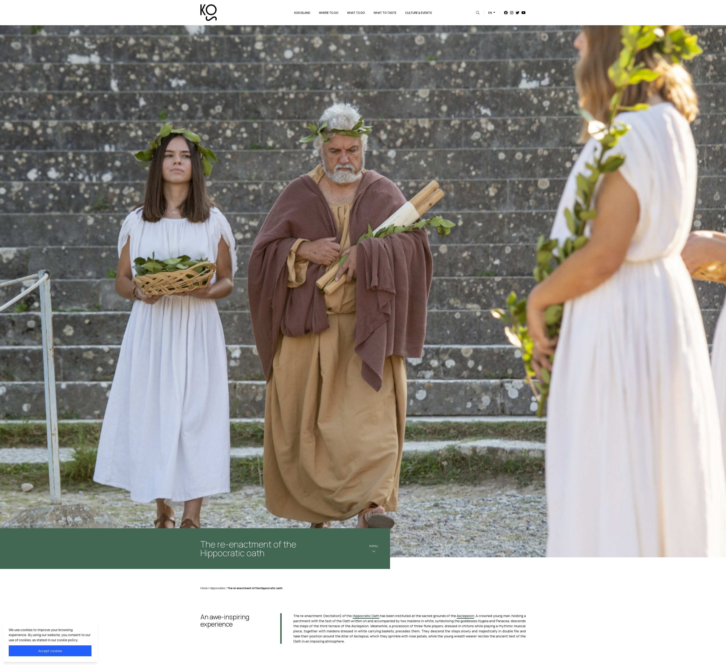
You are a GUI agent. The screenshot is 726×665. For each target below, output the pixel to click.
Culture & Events (418, 13)
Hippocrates (217, 588)
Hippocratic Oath (366, 616)
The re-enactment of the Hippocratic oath (254, 588)
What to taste (385, 13)
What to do (356, 13)
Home (204, 588)
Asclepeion (465, 616)
